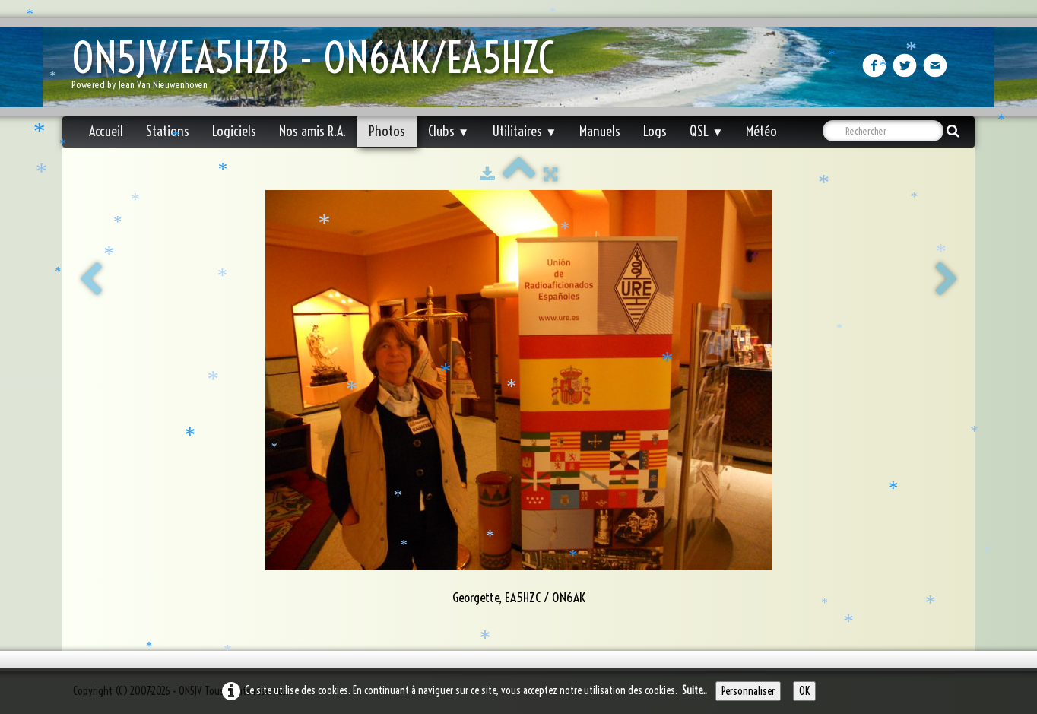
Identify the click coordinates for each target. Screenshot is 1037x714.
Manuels (599, 131)
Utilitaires (524, 131)
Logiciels (234, 131)
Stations (167, 131)
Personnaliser (748, 691)
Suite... (694, 690)
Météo (761, 131)
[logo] (318, 69)
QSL (706, 131)
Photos (387, 131)
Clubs (448, 131)
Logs (655, 131)
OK (804, 691)
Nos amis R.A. (312, 131)
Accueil (106, 131)
